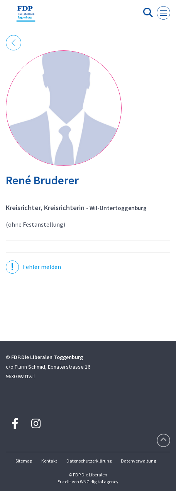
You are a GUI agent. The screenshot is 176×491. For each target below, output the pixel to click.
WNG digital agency (99, 481)
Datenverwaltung (138, 461)
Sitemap (23, 461)
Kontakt (49, 461)
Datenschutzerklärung (89, 461)
